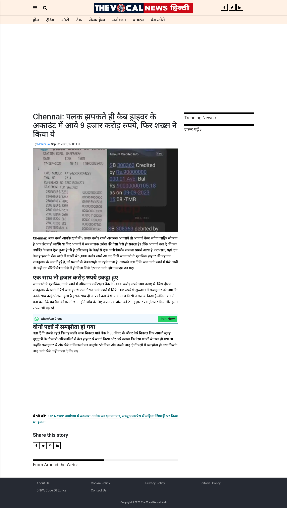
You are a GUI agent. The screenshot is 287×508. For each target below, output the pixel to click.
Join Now (167, 319)
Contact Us (99, 490)
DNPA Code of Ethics (51, 490)
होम (36, 20)
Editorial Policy (210, 483)
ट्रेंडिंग (50, 20)
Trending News (198, 117)
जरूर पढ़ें (191, 129)
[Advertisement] (143, 76)
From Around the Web (54, 464)
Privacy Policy (155, 483)
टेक (79, 20)
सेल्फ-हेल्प (97, 20)
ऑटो (65, 20)
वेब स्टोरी (158, 20)
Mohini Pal (43, 144)
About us (42, 483)
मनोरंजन (119, 20)
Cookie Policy (100, 483)
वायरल (138, 20)
